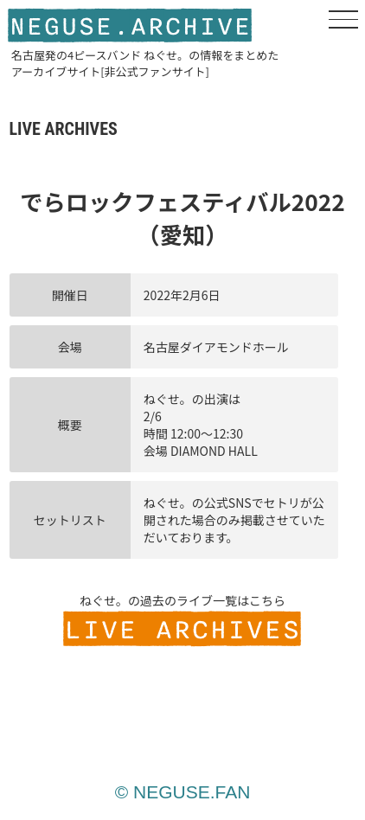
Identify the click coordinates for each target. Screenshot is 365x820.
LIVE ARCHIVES (182, 630)
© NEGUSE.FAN (183, 792)
